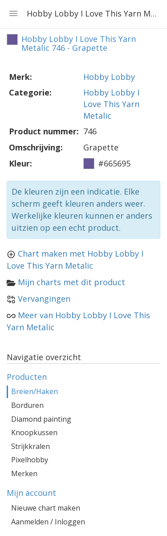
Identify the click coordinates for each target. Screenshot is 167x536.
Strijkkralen (30, 446)
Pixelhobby (29, 460)
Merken (24, 473)
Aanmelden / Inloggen (48, 522)
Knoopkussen (34, 432)
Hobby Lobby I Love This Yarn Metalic (111, 103)
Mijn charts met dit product (71, 282)
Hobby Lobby (109, 76)
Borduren (27, 405)
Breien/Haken (34, 391)
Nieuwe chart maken (45, 508)
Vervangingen (44, 298)
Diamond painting (41, 419)
